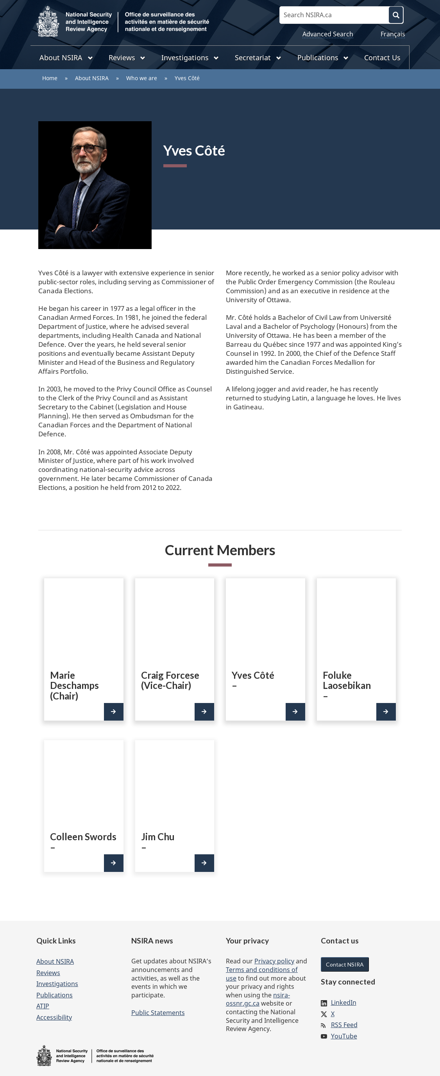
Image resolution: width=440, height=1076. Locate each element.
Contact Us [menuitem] (382, 57)
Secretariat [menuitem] (258, 57)
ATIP (42, 1006)
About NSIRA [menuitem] (66, 57)
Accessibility (54, 1017)
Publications (54, 995)
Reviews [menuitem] (127, 57)
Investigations (57, 983)
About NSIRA (92, 78)
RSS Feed (344, 1024)
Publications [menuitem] (323, 57)
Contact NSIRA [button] (345, 964)
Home (49, 78)
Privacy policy (274, 961)
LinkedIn (343, 1002)
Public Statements (158, 1012)
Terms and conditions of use (262, 974)
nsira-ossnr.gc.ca (258, 999)
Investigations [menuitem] (190, 57)
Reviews (48, 972)
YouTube (344, 1036)
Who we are (141, 78)
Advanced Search (327, 34)
